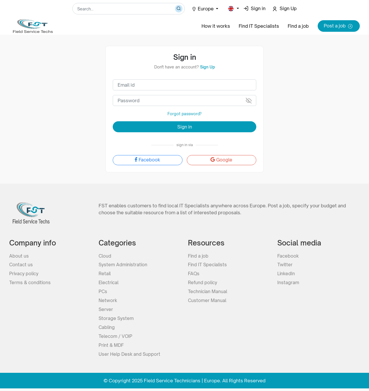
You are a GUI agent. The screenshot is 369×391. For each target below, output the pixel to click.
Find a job (298, 26)
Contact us (21, 264)
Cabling (107, 329)
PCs (103, 292)
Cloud (105, 255)
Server (106, 311)
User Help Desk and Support (130, 357)
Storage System (117, 320)
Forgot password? (184, 113)
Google (221, 160)
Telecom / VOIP (116, 338)
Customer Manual (207, 301)
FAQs (194, 274)
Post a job (339, 26)
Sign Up (207, 66)
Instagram (288, 283)
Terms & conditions (30, 283)
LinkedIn (286, 274)
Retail (105, 274)
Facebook (148, 160)
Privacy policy (24, 274)
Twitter (285, 264)
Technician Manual (208, 292)
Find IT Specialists (258, 26)
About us (19, 255)
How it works (215, 26)
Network (108, 301)
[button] (233, 8)
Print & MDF (112, 348)
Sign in (184, 127)
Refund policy (203, 283)
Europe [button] (203, 9)
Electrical (109, 283)
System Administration (124, 264)
